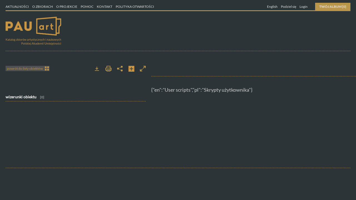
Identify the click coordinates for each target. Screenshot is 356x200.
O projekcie (67, 6)
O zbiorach (42, 6)
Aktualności (17, 6)
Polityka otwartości (135, 6)
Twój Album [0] (332, 6)
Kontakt (105, 6)
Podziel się (288, 6)
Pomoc (87, 6)
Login (304, 6)
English (272, 6)
